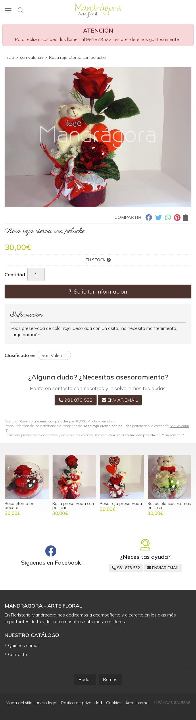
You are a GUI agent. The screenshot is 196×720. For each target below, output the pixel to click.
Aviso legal (46, 702)
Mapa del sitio (19, 702)
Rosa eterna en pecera (19, 505)
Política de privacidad (81, 702)
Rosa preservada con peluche (73, 505)
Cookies (113, 702)
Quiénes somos (24, 645)
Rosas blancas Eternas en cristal (169, 505)
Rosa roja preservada (121, 503)
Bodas (85, 679)
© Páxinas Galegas (172, 703)
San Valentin (179, 426)
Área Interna (137, 702)
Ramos (110, 679)
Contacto (17, 654)
